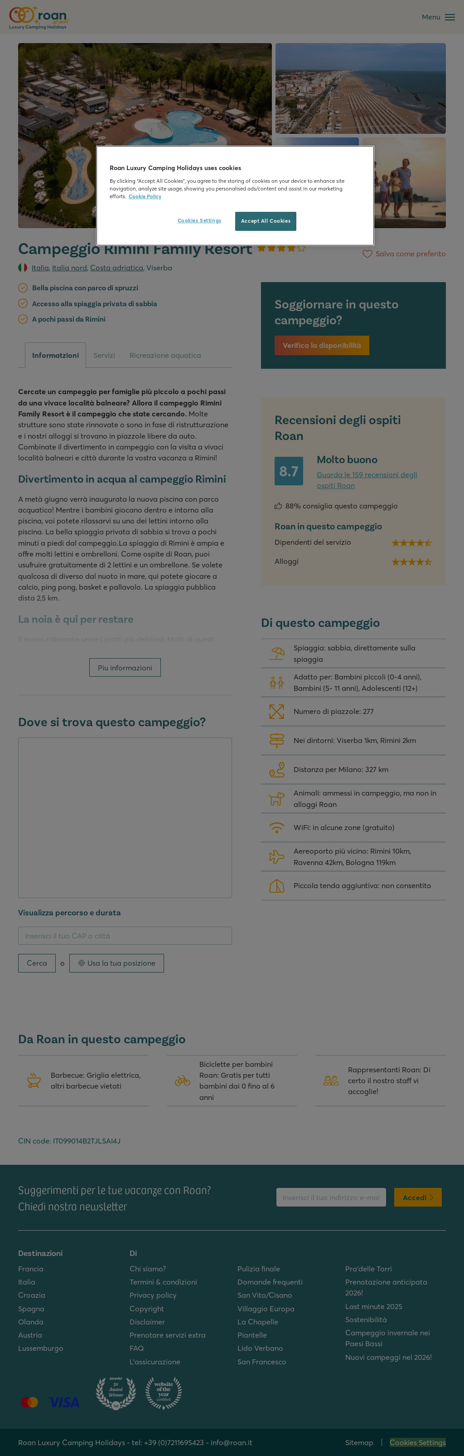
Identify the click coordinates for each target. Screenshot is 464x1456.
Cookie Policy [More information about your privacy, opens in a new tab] (145, 196)
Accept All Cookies (265, 221)
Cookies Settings (200, 220)
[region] (235, 196)
